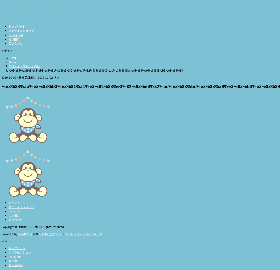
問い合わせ (15, 220)
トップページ (16, 203)
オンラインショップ (21, 207)
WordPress (25, 234)
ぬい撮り (14, 215)
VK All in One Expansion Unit (83, 234)
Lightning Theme (50, 234)
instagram (15, 211)
